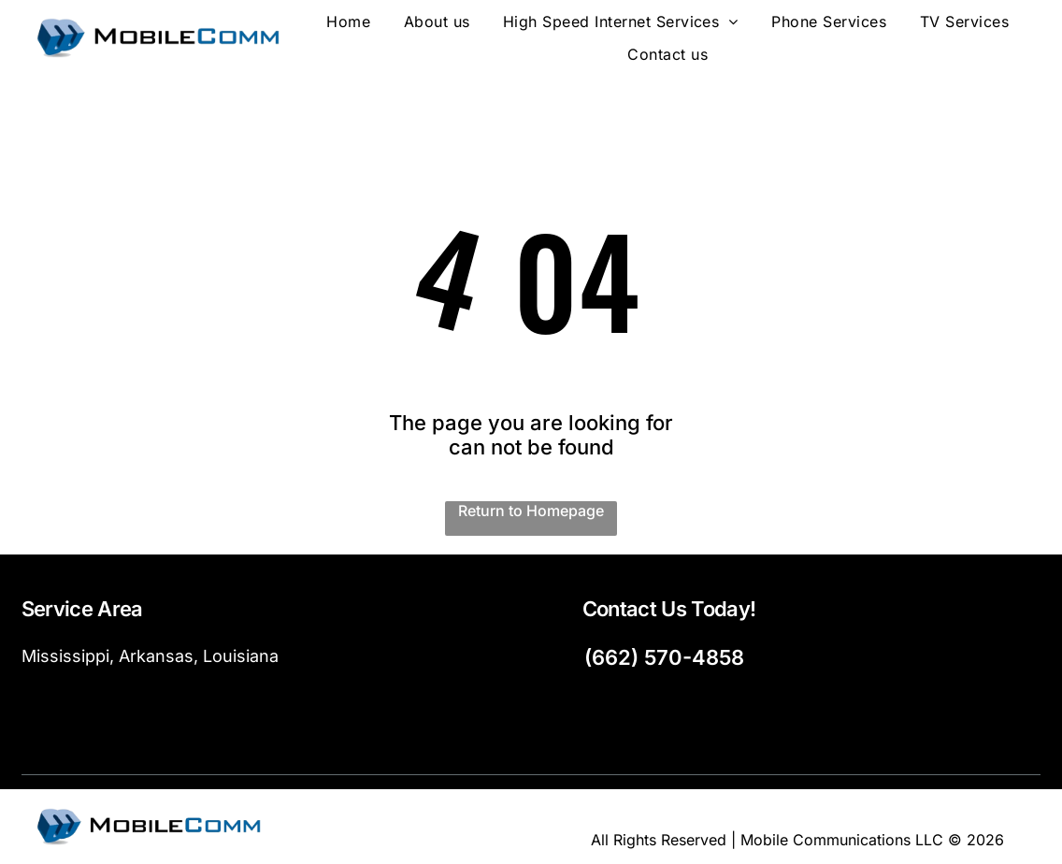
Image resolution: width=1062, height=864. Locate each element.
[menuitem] (348, 22)
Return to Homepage (531, 510)
